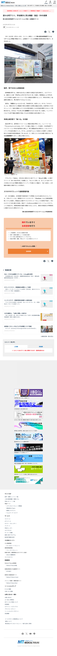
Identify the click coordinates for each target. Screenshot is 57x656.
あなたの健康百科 (10, 555)
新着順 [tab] (41, 346)
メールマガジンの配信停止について (14, 619)
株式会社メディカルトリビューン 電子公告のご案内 (18, 623)
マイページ (7, 519)
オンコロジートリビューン (13, 545)
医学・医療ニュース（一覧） (12, 497)
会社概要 (7, 613)
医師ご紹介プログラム (10, 535)
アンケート (7, 526)
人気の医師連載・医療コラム (12, 499)
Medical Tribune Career (12, 577)
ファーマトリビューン (11, 550)
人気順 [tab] (16, 346)
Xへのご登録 (8, 589)
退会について (8, 621)
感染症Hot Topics (10, 508)
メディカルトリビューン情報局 (14, 506)
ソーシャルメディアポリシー (12, 611)
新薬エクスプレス (10, 510)
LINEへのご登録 (9, 591)
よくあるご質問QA (9, 600)
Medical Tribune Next (11, 583)
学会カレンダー (9, 528)
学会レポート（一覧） (10, 501)
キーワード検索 (9, 532)
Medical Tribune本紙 (11, 565)
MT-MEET (8, 571)
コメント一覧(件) (9, 342)
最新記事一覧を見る (47, 336)
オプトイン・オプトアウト (11, 606)
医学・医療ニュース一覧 (21, 5)
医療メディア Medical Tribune (7, 5)
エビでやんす (8, 530)
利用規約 (7, 604)
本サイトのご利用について (11, 602)
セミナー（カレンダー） (11, 523)
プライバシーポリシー (10, 609)
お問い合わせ (8, 597)
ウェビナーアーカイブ (11, 513)
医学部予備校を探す (10, 537)
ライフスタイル (9, 557)
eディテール (8, 521)
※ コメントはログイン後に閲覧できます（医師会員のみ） (28, 350)
